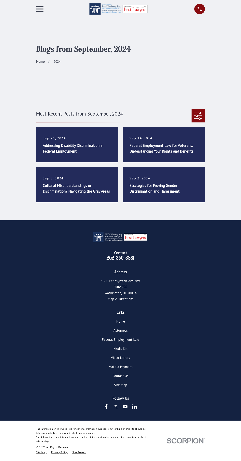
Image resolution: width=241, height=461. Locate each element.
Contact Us (120, 376)
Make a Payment (121, 367)
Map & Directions (120, 299)
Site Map (120, 385)
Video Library (120, 358)
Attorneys (121, 330)
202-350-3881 (120, 258)
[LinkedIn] (134, 406)
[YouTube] (125, 406)
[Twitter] (116, 406)
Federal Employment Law (120, 339)
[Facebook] (106, 406)
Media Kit (120, 348)
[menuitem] (41, 452)
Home (120, 321)
